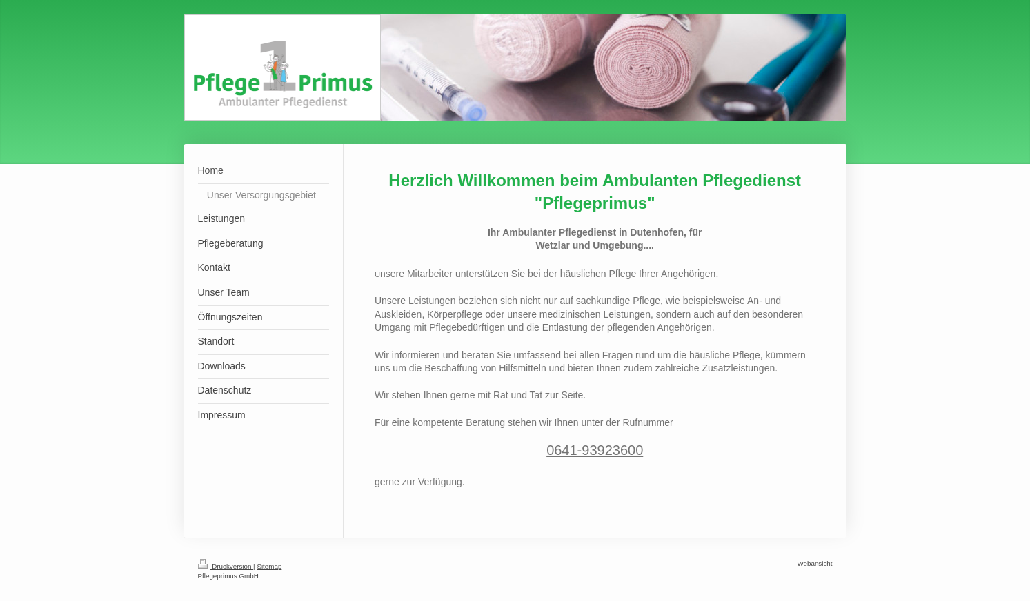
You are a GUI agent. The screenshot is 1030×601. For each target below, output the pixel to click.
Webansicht (814, 563)
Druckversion (226, 566)
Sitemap (269, 566)
